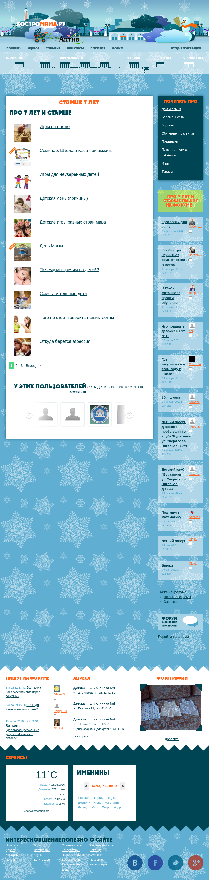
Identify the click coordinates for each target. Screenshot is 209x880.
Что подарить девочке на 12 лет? (173, 331)
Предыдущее (29, 414)
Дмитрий (84, 802)
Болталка (33, 687)
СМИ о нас (97, 855)
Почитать (13, 48)
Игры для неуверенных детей (69, 174)
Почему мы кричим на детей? (69, 269)
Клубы (38, 855)
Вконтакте (135, 862)
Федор (116, 807)
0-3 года (32, 705)
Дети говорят (42, 859)
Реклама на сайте (102, 845)
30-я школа (171, 397)
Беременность (173, 117)
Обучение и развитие (178, 133)
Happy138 (60, 711)
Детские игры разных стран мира (73, 222)
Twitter (175, 862)
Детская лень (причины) (64, 198)
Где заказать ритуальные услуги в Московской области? (22, 734)
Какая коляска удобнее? (22, 709)
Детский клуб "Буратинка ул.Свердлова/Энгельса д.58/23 (174, 479)
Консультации (71, 850)
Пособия (97, 48)
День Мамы (51, 246)
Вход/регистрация (186, 48)
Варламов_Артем (196, 255)
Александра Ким (196, 517)
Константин (112, 802)
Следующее (129, 414)
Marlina (58, 727)
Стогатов (195, 364)
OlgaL (193, 539)
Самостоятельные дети (63, 293)
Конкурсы (75, 48)
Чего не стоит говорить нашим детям (77, 317)
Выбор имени (71, 859)
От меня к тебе (71, 845)
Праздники (170, 141)
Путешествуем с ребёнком (174, 152)
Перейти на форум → (175, 637)
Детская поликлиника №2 (94, 719)
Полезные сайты (73, 855)
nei (191, 331)
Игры (165, 163)
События (53, 48)
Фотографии (42, 850)
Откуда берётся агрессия (65, 341)
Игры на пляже (55, 126)
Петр (105, 807)
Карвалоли (61, 693)
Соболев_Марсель (196, 226)
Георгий (98, 798)
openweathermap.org (37, 810)
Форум (117, 48)
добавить (172, 739)
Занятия (170, 602)
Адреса (33, 48)
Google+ (195, 862)
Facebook (155, 862)
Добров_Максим (196, 293)
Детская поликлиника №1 (94, 688)
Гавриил (83, 798)
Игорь (97, 802)
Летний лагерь (174, 541)
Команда (95, 850)
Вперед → (34, 366)
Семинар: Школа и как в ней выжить (76, 150)
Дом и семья (171, 109)
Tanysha (194, 402)
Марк (95, 807)
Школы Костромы (177, 597)
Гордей (111, 798)
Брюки (167, 565)
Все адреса (81, 736)
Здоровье (169, 125)
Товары (167, 171)
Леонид (83, 807)
